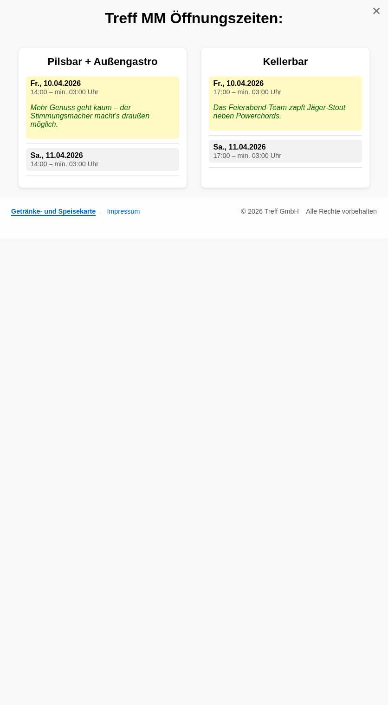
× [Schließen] (376, 11)
